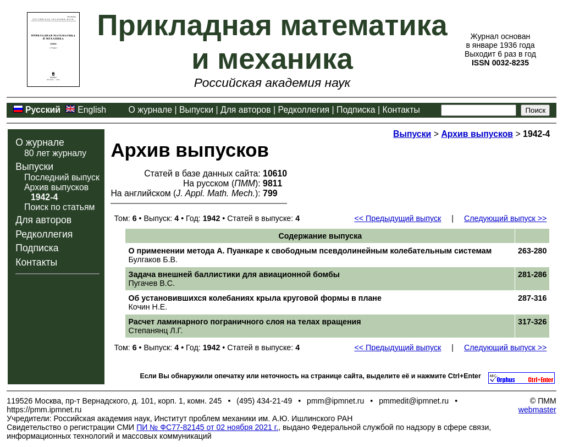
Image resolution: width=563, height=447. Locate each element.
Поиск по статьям (59, 207)
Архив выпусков (56, 187)
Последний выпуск (62, 177)
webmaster (537, 409)
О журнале (151, 109)
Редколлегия (304, 109)
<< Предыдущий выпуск (397, 218)
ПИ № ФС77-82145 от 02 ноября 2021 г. (207, 427)
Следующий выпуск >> (505, 218)
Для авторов (245, 109)
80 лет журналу (55, 153)
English (92, 109)
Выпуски (196, 109)
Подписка (355, 109)
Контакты (401, 109)
